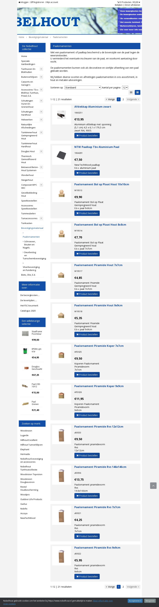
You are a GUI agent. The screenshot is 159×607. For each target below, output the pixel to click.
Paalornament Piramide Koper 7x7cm (99, 346)
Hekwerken (27, 119)
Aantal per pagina (111, 87)
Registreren (37, 2)
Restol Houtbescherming (29, 488)
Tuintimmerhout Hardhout (29, 145)
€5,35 (78, 318)
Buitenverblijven (29, 76)
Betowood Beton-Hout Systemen (30, 169)
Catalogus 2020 (27, 310)
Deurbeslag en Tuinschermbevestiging (33, 255)
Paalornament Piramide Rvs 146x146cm (100, 467)
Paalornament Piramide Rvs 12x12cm (98, 426)
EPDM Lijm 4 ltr (36, 350)
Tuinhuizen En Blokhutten (28, 70)
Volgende (133, 99)
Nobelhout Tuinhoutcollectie (28, 468)
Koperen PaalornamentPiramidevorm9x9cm (86, 407)
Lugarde (24, 435)
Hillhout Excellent (28, 440)
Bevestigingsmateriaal (32, 228)
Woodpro (25, 494)
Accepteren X (135, 600)
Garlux (23, 503)
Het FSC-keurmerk (29, 305)
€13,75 (79, 479)
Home (24, 56)
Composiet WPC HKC (29, 186)
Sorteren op (56, 87)
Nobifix (24, 508)
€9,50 (78, 358)
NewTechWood (27, 518)
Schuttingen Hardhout (27, 113)
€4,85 (78, 278)
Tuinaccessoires (29, 218)
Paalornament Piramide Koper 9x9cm (99, 386)
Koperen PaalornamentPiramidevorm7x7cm (86, 366)
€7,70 (78, 237)
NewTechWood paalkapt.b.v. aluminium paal (87, 166)
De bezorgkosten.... (30, 295)
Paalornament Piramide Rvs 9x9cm (97, 547)
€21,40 (35, 410)
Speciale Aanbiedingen (28, 63)
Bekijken (119, 5)
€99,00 (35, 339)
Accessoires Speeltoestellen (29, 207)
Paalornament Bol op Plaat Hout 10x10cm (101, 184)
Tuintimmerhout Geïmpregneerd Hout (29, 135)
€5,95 (78, 560)
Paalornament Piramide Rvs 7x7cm (97, 507)
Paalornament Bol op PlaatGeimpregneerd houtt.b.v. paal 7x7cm (88, 245)
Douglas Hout (28, 151)
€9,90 (78, 197)
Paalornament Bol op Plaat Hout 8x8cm (100, 224)
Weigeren (150, 600)
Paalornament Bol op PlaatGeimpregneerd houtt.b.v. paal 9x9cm (88, 205)
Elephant (24, 449)
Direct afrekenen (132, 5)
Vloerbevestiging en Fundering (31, 269)
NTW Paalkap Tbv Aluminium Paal (96, 147)
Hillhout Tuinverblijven (31, 444)
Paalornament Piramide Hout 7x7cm (98, 265)
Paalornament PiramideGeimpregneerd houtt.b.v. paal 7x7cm (87, 285)
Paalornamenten (31, 236)
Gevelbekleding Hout (29, 194)
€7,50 (78, 159)
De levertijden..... (28, 300)
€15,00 (35, 392)
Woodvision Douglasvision (27, 481)
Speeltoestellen (29, 200)
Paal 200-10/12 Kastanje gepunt (36, 388)
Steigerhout (27, 179)
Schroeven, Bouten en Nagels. (29, 244)
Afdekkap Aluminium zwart (92, 106)
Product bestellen (87, 135)
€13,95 (79, 119)
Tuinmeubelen (28, 213)
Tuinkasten (26, 223)
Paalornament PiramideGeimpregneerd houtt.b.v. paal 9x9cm (87, 326)
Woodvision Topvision (31, 474)
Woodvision (26, 430)
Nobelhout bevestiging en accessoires (31, 460)
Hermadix (25, 454)
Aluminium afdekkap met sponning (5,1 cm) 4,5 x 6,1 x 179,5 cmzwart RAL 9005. (92, 127)
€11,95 (79, 399)
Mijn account (52, 2)
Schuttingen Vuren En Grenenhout (27, 103)
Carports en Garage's (27, 83)
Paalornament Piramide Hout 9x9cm (98, 305)
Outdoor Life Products (31, 499)
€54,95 (35, 357)
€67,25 (35, 374)
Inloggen (24, 2)
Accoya (24, 513)
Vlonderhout (27, 175)
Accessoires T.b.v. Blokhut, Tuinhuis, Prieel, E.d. (30, 92)
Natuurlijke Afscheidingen (28, 126)
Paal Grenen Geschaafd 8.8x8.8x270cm (39, 405)
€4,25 (78, 520)
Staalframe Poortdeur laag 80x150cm (37, 335)
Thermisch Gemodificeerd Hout (28, 159)
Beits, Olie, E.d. (28, 274)
